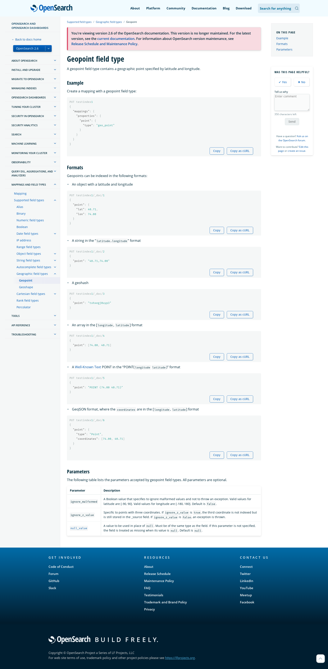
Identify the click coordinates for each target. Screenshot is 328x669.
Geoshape (26, 287)
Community (176, 8)
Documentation (204, 8)
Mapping (20, 193)
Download (244, 8)
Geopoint (25, 280)
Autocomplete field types (34, 267)
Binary (21, 213)
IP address (24, 240)
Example (282, 38)
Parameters (284, 49)
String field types (28, 260)
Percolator (24, 307)
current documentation (116, 38)
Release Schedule (157, 574)
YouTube (246, 588)
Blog (226, 8)
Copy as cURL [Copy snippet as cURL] (240, 151)
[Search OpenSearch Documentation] (279, 8)
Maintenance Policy (159, 581)
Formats (282, 44)
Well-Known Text (88, 367)
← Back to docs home (26, 39)
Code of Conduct (61, 567)
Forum (53, 574)
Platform (153, 8)
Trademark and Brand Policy (165, 602)
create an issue (296, 151)
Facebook (247, 602)
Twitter (245, 574)
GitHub (54, 581)
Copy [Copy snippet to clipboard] (216, 151)
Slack (52, 588)
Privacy (149, 609)
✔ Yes (283, 82)
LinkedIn (246, 581)
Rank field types (28, 300)
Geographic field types (32, 274)
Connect (246, 567)
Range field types (29, 247)
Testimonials (153, 595)
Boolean (22, 227)
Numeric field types (30, 220)
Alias (20, 207)
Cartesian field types (31, 294)
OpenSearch (53, 8)
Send (292, 122)
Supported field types (29, 200)
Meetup (246, 595)
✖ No (301, 82)
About (135, 8)
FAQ (147, 588)
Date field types (27, 234)
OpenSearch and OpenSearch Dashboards (30, 26)
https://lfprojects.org (180, 658)
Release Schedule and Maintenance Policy (104, 44)
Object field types (29, 254)
